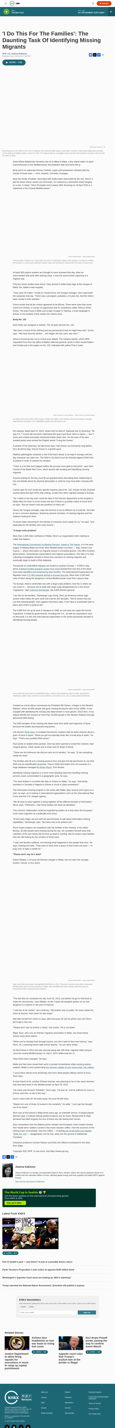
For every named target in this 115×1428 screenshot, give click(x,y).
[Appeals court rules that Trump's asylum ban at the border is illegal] (71, 1355)
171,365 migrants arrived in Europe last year (47, 577)
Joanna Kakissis (19, 56)
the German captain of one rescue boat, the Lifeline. (70, 1070)
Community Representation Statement (99, 1409)
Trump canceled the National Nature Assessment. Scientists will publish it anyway (43, 1292)
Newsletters (69, 1414)
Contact (44, 1409)
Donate (105, 4)
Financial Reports (95, 1404)
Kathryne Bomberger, (40, 592)
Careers (68, 1419)
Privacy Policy (94, 1420)
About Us (44, 1404)
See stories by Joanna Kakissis (29, 1183)
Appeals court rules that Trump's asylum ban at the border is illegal (71, 1370)
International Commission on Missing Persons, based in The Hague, (48, 547)
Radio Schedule (47, 1425)
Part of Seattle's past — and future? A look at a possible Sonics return (37, 1269)
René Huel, (30, 734)
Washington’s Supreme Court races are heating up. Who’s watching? (36, 1284)
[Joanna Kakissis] (7, 1173)
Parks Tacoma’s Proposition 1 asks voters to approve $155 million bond (38, 1277)
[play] (6, 11)
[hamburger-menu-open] (6, 3)
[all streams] (111, 11)
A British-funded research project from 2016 (39, 571)
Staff (42, 1414)
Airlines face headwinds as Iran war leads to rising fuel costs (43, 1354)
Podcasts (68, 1409)
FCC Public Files (95, 1425)
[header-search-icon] (93, 3)
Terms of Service (95, 1415)
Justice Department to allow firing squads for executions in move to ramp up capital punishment (17, 1372)
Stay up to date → (15, 1209)
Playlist (67, 1404)
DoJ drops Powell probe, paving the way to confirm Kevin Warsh (96, 1354)
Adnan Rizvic (45, 770)
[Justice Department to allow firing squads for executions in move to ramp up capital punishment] (17, 1355)
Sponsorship (69, 1425)
